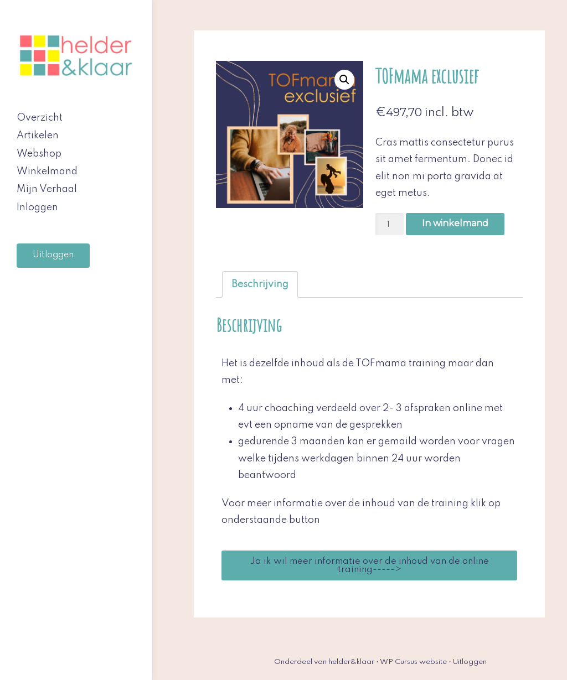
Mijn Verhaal (47, 189)
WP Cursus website (413, 662)
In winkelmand (455, 223)
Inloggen (37, 207)
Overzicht (40, 118)
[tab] (260, 284)
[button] (369, 565)
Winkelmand (47, 172)
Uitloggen (53, 255)
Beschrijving (259, 284)
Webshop (39, 154)
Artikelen (38, 136)
